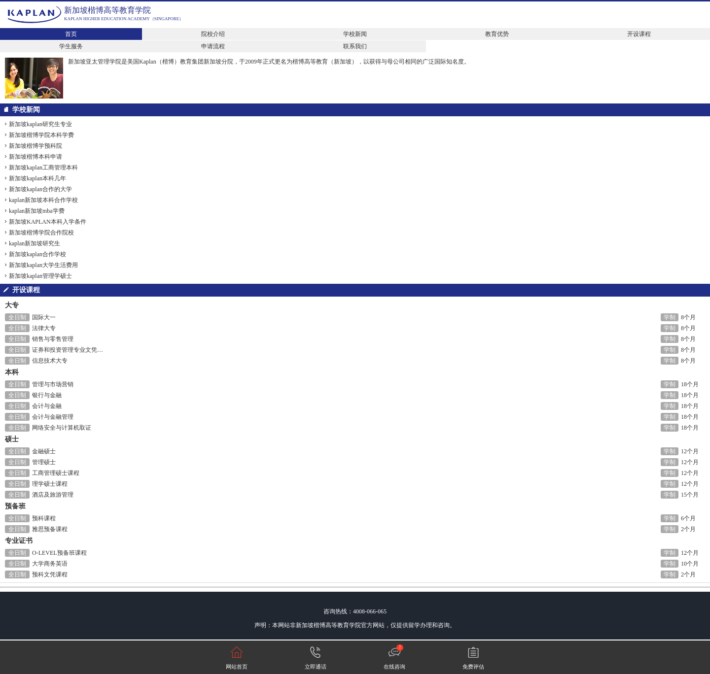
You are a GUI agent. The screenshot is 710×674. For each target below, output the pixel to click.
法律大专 (44, 328)
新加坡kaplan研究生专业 (40, 124)
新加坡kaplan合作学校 (37, 254)
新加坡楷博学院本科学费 (41, 135)
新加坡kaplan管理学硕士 (40, 275)
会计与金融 (47, 406)
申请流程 (213, 46)
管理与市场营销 (52, 384)
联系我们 (355, 46)
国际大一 (44, 317)
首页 (71, 34)
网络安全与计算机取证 (61, 427)
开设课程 (639, 34)
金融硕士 (44, 451)
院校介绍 (213, 34)
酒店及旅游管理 (52, 494)
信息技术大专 (50, 360)
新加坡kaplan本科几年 (37, 178)
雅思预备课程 (50, 529)
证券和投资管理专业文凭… (67, 349)
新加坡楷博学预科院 (35, 145)
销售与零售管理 (52, 339)
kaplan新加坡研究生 (34, 243)
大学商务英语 (50, 563)
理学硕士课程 (50, 483)
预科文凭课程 (50, 574)
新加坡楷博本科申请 (35, 156)
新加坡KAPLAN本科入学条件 (47, 221)
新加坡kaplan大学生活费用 (43, 265)
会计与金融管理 (52, 416)
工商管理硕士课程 (55, 473)
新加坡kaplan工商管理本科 (43, 167)
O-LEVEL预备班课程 (59, 552)
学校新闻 (355, 34)
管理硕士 (44, 462)
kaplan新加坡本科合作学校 (43, 200)
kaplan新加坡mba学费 (37, 210)
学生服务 (71, 46)
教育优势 (497, 34)
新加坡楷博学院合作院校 (41, 232)
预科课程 (44, 518)
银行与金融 (47, 395)
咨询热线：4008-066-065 (355, 611)
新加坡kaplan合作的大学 (40, 189)
